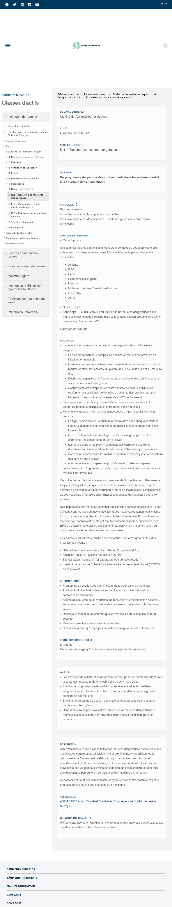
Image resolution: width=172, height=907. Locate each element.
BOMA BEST (14, 903)
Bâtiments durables (21, 869)
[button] (8, 45)
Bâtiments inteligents (22, 877)
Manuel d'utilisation (21, 886)
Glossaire (14, 894)
